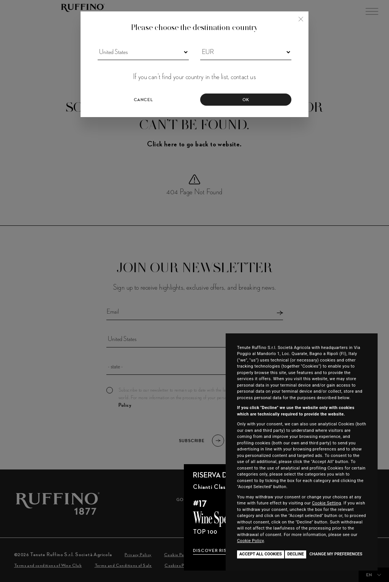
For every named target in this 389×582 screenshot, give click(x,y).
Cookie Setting (326, 503)
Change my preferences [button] (335, 554)
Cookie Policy (250, 540)
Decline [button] (295, 554)
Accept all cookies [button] (260, 554)
